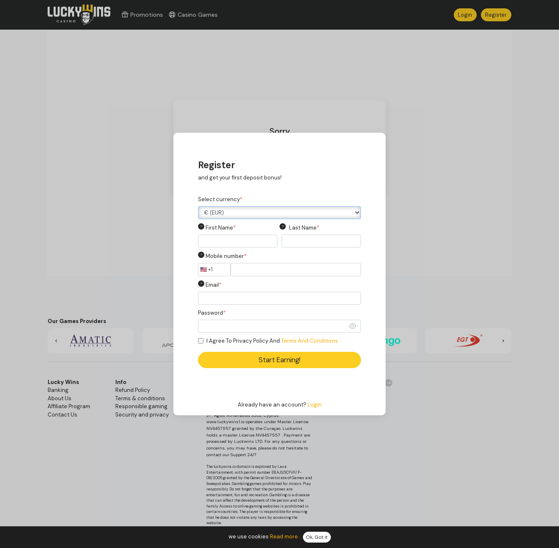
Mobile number (226, 256)
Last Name (304, 227)
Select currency (220, 199)
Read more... (286, 536)
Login (314, 404)
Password (212, 312)
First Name (221, 227)
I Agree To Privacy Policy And (272, 340)
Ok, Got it (317, 537)
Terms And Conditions (309, 340)
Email (213, 284)
